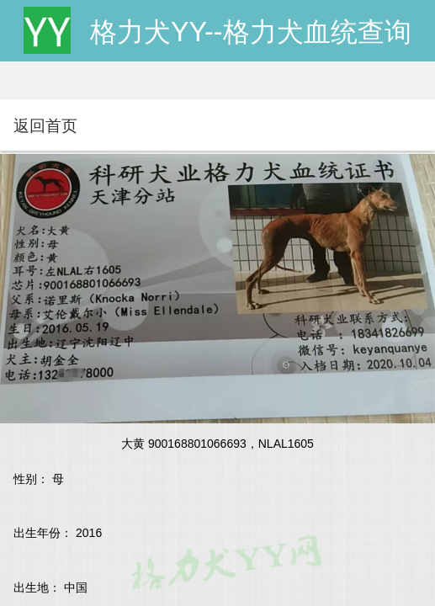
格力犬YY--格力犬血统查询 (250, 32)
